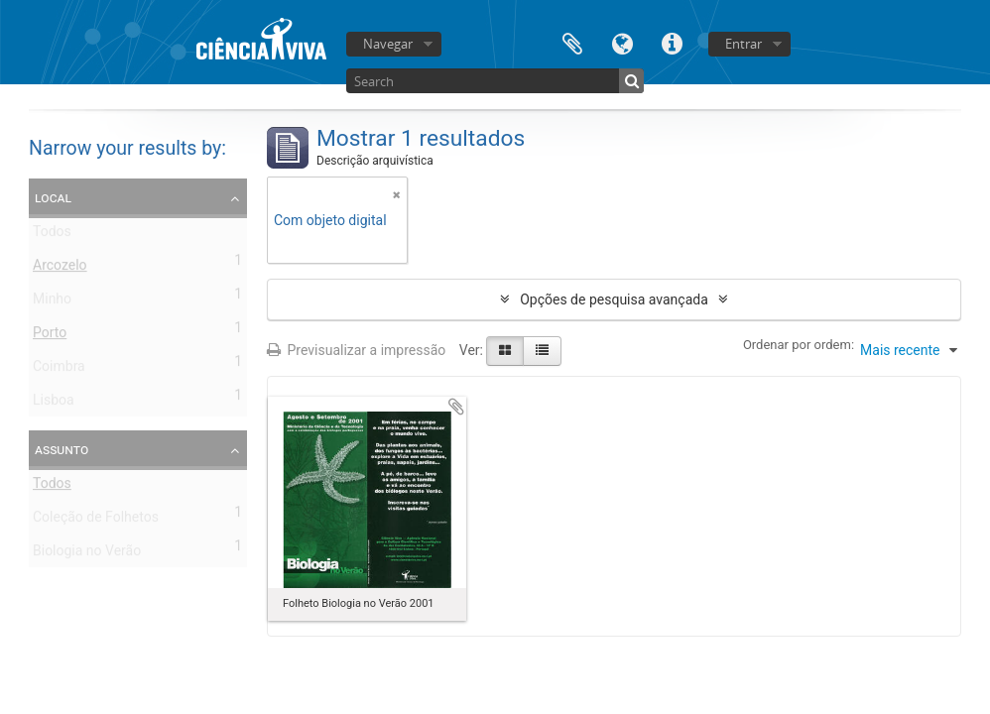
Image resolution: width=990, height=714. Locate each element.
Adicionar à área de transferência (456, 406)
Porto (49, 336)
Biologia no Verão (87, 554)
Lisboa (53, 404)
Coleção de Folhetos (96, 521)
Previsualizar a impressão (356, 350)
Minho (52, 302)
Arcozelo (60, 269)
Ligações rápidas (671, 42)
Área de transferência (572, 42)
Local (53, 197)
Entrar (743, 44)
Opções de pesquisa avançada (614, 299)
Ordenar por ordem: (798, 344)
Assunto (61, 449)
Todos (52, 235)
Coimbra (59, 370)
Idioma (622, 42)
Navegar (388, 44)
